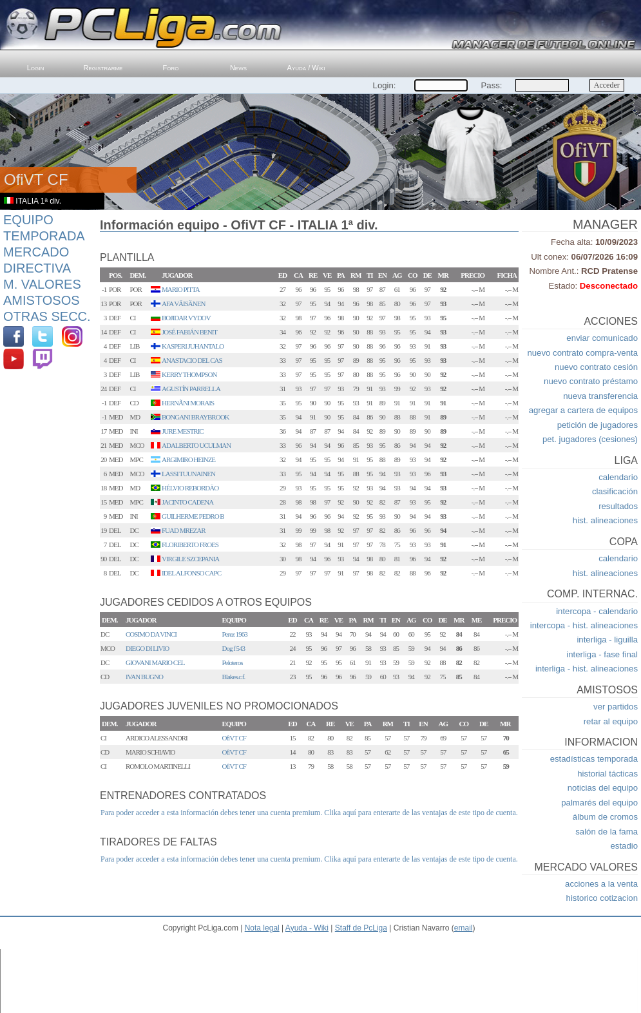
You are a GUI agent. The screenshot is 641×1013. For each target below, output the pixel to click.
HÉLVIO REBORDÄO (190, 488)
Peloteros (232, 662)
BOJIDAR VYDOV (186, 318)
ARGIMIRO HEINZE (188, 459)
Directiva (37, 268)
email (463, 927)
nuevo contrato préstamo (591, 381)
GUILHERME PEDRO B (193, 516)
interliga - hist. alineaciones (586, 668)
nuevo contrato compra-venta (582, 353)
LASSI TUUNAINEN (188, 474)
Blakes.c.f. (233, 676)
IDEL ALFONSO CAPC (191, 573)
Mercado (36, 252)
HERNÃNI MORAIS (188, 403)
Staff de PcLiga (361, 927)
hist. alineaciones (605, 520)
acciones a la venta (601, 884)
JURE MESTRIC (183, 431)
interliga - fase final (602, 654)
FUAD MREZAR (184, 530)
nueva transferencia (600, 396)
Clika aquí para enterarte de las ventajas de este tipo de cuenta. (421, 812)
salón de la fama (606, 831)
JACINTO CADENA (187, 502)
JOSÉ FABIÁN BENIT (189, 332)
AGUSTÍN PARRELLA (191, 388)
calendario (618, 477)
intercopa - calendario (597, 611)
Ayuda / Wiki (306, 68)
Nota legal (262, 927)
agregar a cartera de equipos (583, 410)
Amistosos (41, 300)
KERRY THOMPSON (189, 374)
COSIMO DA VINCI (151, 634)
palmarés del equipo (599, 802)
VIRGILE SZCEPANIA (190, 559)
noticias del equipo (603, 788)
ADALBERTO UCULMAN (196, 445)
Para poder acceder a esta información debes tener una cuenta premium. (211, 812)
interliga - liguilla (607, 639)
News (238, 68)
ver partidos (615, 706)
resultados (618, 506)
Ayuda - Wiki (307, 927)
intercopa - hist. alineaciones (584, 625)
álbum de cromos (605, 817)
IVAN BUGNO (144, 676)
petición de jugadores (597, 425)
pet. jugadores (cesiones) (590, 439)
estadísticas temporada (594, 759)
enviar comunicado (602, 338)
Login (35, 68)
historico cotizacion (602, 898)
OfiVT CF (234, 738)
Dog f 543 (233, 648)
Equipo (28, 220)
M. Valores (42, 284)
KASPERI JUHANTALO (193, 346)
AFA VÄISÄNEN (183, 303)
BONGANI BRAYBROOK (195, 417)
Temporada (44, 236)
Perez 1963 (234, 634)
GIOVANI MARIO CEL (155, 662)
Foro (171, 68)
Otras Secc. (47, 316)
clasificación (615, 491)
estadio (624, 846)
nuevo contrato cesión (596, 367)
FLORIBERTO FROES (190, 544)
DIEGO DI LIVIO (147, 648)
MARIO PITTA (181, 289)
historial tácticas (607, 773)
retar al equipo (611, 721)
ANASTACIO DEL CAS (192, 360)
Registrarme (103, 68)
